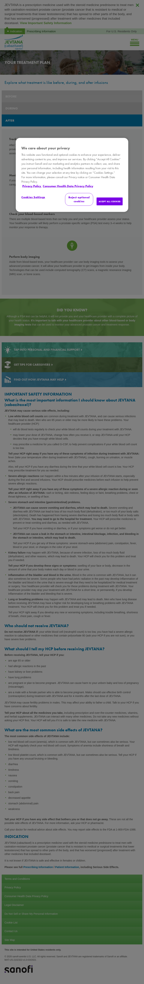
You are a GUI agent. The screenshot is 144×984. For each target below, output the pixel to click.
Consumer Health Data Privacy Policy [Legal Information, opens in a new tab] (68, 186)
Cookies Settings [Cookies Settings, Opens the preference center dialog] (33, 197)
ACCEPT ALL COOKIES (110, 201)
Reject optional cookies (79, 199)
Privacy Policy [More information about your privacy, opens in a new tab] (32, 186)
